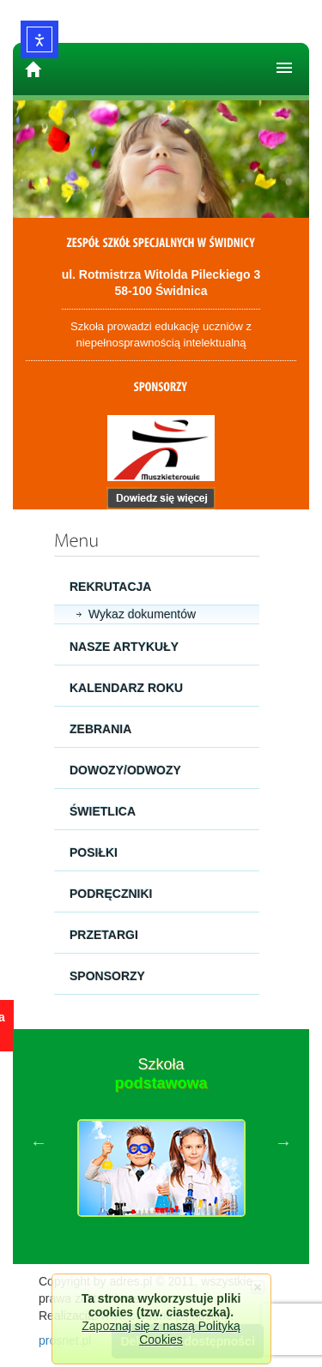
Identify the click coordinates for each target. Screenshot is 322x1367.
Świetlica (103, 811)
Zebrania (100, 729)
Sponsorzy (107, 976)
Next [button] (283, 1142)
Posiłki (94, 852)
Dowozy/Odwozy (125, 770)
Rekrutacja (110, 586)
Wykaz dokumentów (142, 614)
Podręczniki (111, 893)
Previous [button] (38, 1142)
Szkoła (160, 1074)
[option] (161, 1142)
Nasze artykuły (124, 646)
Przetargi (104, 935)
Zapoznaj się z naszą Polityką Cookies (161, 1332)
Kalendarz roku (126, 688)
